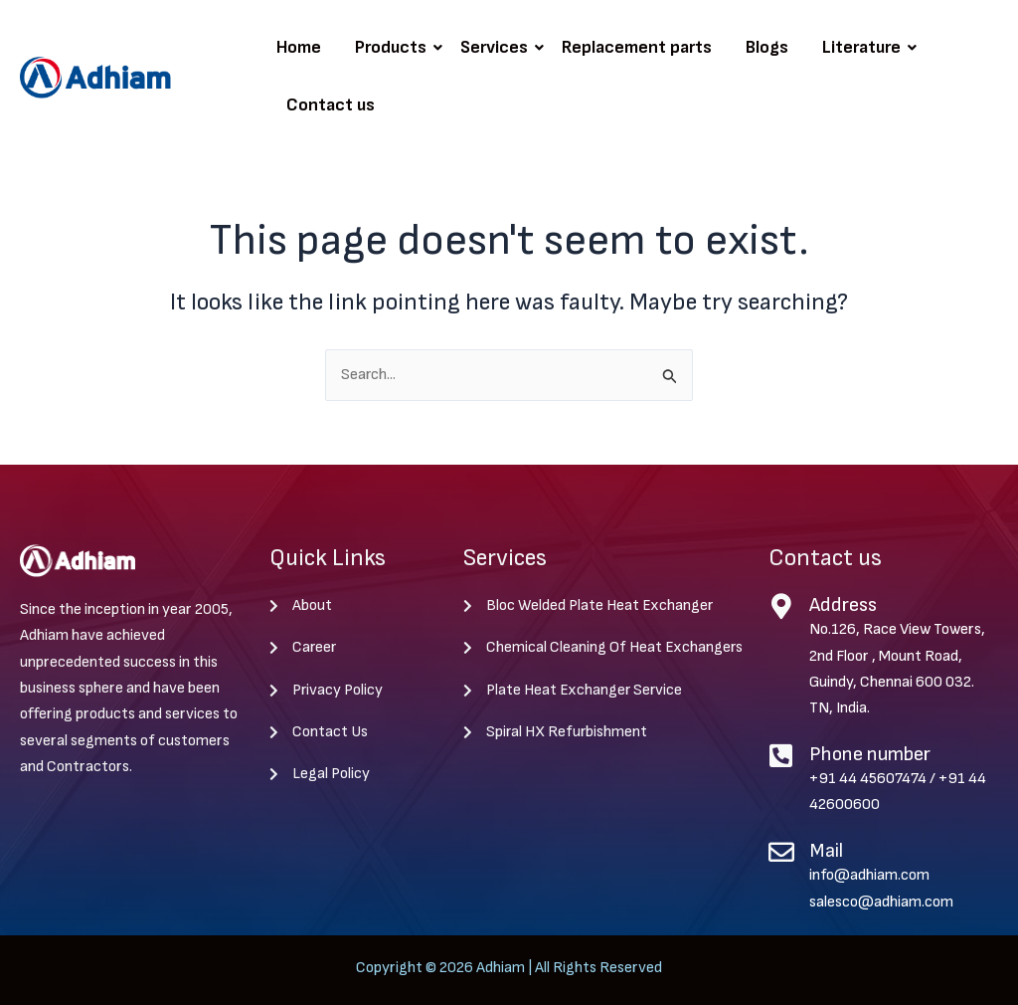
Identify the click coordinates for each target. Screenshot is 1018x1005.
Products (394, 47)
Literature (865, 47)
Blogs (767, 47)
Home (298, 47)
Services (497, 47)
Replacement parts (637, 47)
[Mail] (781, 852)
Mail (826, 851)
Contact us (330, 105)
